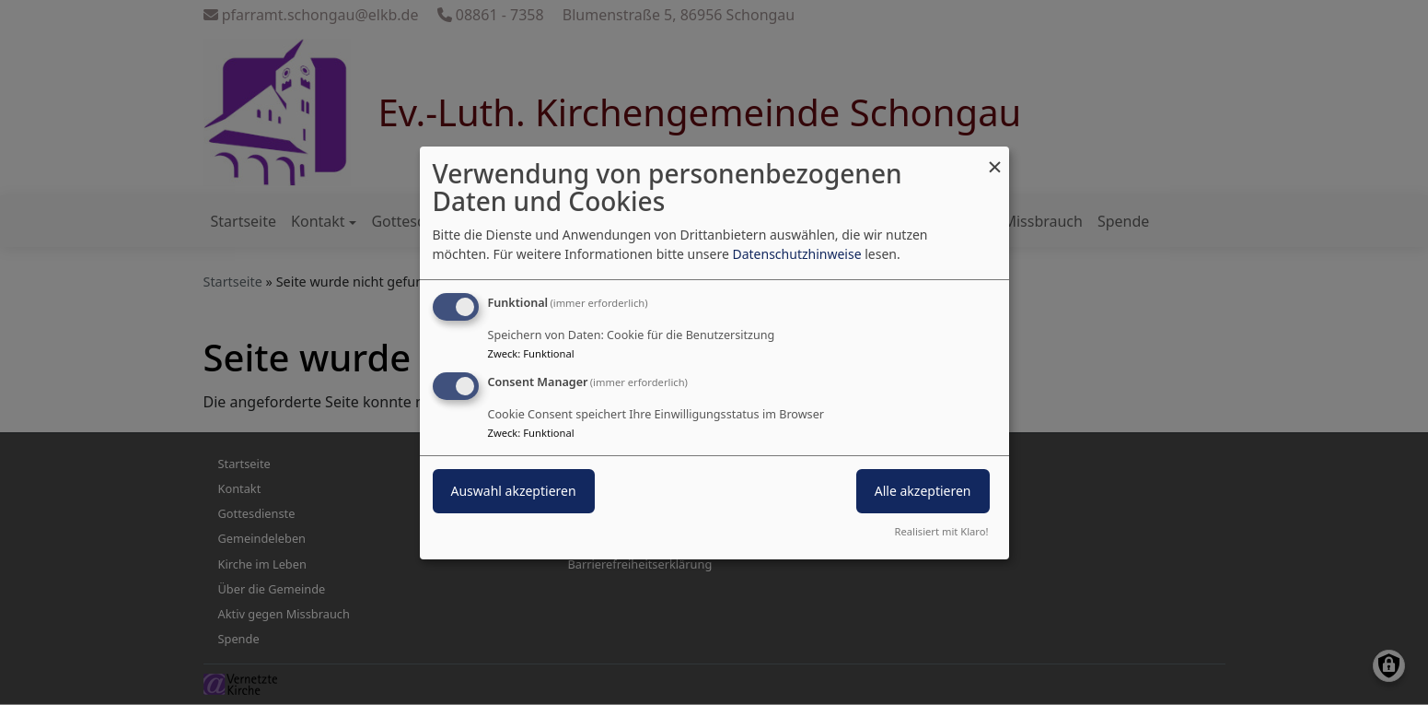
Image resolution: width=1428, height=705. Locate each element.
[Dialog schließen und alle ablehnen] (995, 157)
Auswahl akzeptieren (513, 490)
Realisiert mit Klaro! (942, 531)
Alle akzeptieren (923, 490)
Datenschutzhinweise (796, 254)
